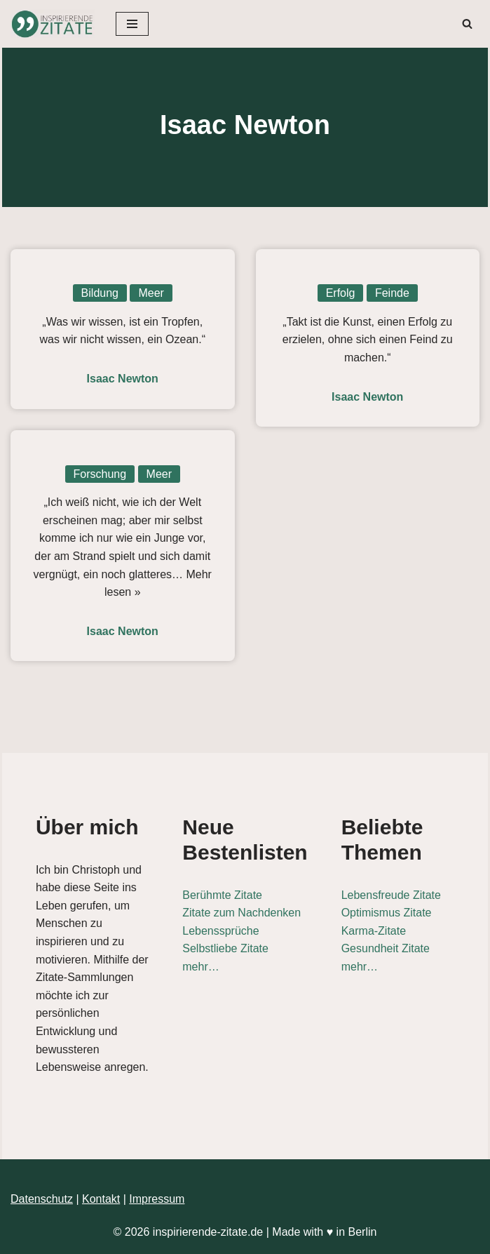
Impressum (156, 1199)
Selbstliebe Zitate (225, 948)
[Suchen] (467, 23)
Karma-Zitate (373, 931)
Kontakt (101, 1199)
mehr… (200, 967)
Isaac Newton (122, 379)
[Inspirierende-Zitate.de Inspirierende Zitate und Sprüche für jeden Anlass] (53, 24)
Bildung (99, 293)
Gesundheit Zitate (385, 948)
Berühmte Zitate (222, 895)
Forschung (100, 474)
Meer (150, 293)
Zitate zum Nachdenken (241, 913)
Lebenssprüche (220, 931)
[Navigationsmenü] (132, 24)
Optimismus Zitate (386, 913)
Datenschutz (42, 1199)
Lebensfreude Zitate (391, 895)
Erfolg (340, 293)
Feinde (392, 293)
